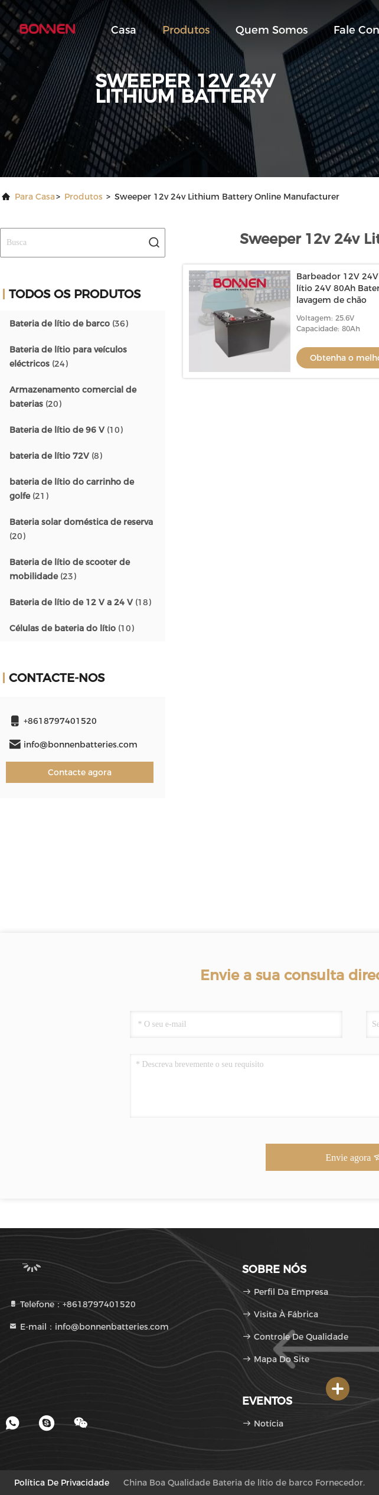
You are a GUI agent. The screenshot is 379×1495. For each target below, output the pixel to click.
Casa (123, 30)
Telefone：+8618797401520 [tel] (72, 1304)
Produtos (186, 30)
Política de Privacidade (61, 1482)
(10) (66, 430)
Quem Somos (272, 30)
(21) (71, 488)
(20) (72, 396)
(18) (80, 602)
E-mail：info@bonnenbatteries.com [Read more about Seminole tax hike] (88, 1326)
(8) (55, 456)
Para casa (35, 196)
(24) (68, 356)
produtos (83, 196)
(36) (68, 323)
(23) (69, 569)
